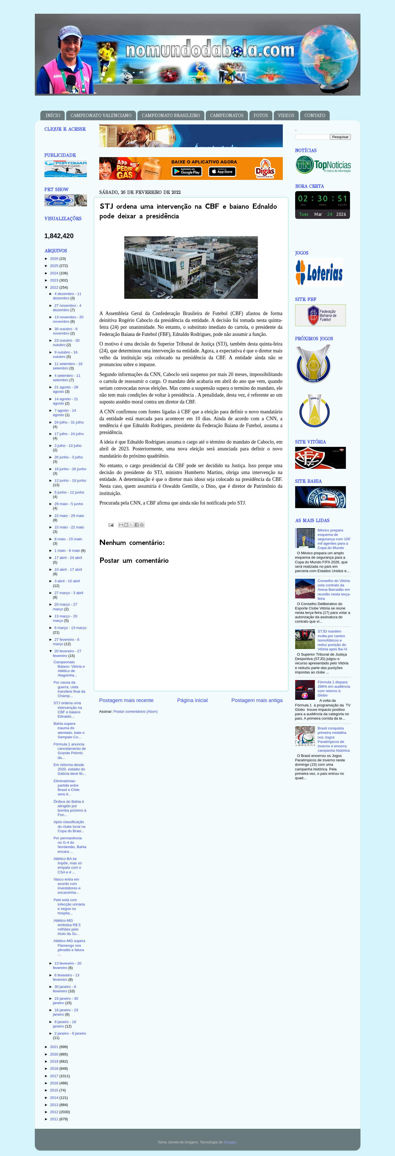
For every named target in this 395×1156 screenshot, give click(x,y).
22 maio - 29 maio (69, 516)
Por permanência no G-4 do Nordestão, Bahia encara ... (69, 845)
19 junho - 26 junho (70, 469)
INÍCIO (53, 115)
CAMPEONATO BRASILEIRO (171, 115)
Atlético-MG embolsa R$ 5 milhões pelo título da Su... (66, 927)
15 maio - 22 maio (69, 527)
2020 (54, 1054)
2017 (54, 1076)
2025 (54, 266)
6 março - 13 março (71, 628)
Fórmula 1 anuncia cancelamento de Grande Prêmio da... (69, 751)
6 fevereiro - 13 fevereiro (66, 977)
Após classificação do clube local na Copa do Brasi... (69, 826)
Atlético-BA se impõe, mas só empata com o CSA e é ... (67, 865)
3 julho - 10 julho (68, 446)
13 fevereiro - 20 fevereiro (67, 965)
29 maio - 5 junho (69, 504)
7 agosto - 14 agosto (64, 412)
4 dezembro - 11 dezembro (67, 296)
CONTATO (314, 115)
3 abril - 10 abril (67, 581)
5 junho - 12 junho (69, 492)
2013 (54, 1105)
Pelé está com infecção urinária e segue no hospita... (69, 906)
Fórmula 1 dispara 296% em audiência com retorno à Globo (334, 689)
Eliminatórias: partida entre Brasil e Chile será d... (66, 787)
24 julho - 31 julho (69, 422)
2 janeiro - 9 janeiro (70, 1033)
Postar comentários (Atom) (136, 711)
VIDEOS (286, 115)
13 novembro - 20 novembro (68, 319)
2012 (54, 1112)
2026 (54, 259)
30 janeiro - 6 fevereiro (64, 989)
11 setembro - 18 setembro (68, 366)
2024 (54, 273)
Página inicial (192, 700)
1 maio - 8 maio (68, 550)
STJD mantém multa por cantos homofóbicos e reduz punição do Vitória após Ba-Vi (332, 640)
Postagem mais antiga (257, 700)
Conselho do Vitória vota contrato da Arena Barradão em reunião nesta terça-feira (334, 590)
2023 (54, 280)
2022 (54, 287)
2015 (54, 1090)
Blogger (230, 1142)
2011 (54, 1119)
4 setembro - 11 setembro (66, 378)
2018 (54, 1068)
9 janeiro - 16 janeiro (64, 1024)
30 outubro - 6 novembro (65, 331)
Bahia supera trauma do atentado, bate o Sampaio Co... (68, 730)
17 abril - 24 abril (68, 558)
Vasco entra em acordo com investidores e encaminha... (66, 886)
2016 (54, 1083)
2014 (54, 1098)
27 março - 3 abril (69, 593)
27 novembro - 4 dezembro (67, 307)
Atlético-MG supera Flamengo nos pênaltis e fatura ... (69, 947)
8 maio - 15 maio (68, 539)
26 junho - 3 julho (69, 457)
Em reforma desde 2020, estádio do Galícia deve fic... (69, 769)
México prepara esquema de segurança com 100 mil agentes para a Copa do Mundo (334, 539)
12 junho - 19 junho (70, 480)
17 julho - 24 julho (69, 434)
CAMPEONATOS (227, 115)
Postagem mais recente (126, 700)
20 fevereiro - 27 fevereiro (67, 653)
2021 (54, 1047)
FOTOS (261, 115)
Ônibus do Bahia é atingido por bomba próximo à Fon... (69, 808)
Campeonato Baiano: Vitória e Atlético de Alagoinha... (69, 669)
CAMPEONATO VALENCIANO (101, 115)
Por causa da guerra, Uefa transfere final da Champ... (69, 689)
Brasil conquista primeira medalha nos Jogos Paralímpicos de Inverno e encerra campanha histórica (334, 739)
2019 (54, 1061)
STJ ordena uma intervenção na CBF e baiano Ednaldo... (67, 709)
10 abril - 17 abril (68, 569)
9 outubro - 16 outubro (65, 354)
